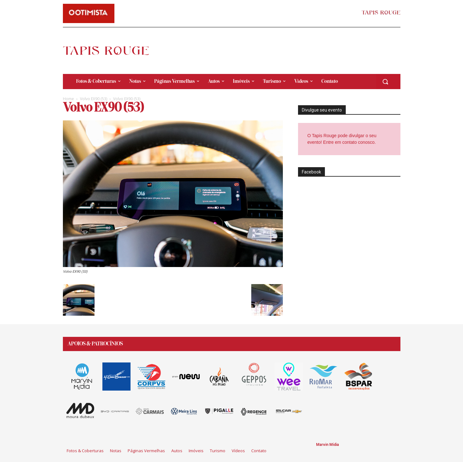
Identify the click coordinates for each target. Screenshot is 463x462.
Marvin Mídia (327, 444)
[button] (385, 81)
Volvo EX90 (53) (93, 98)
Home (68, 98)
